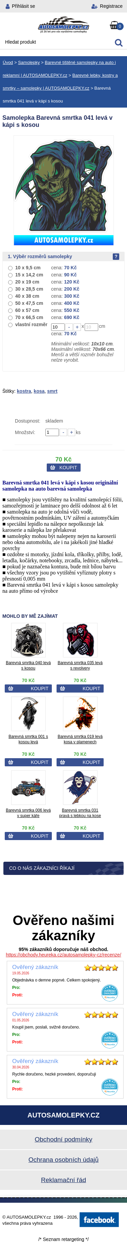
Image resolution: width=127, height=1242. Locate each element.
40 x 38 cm (27, 296)
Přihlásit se (23, 6)
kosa (39, 391)
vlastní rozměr (31, 324)
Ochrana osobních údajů (63, 1159)
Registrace (111, 6)
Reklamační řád (63, 1179)
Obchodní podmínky (63, 1139)
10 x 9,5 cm (28, 267)
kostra (24, 391)
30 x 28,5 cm (29, 289)
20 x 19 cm (27, 282)
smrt (52, 391)
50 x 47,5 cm (29, 303)
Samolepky (29, 62)
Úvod (8, 62)
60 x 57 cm (27, 310)
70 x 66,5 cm (29, 317)
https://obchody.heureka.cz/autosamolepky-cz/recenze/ (63, 954)
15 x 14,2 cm (29, 274)
